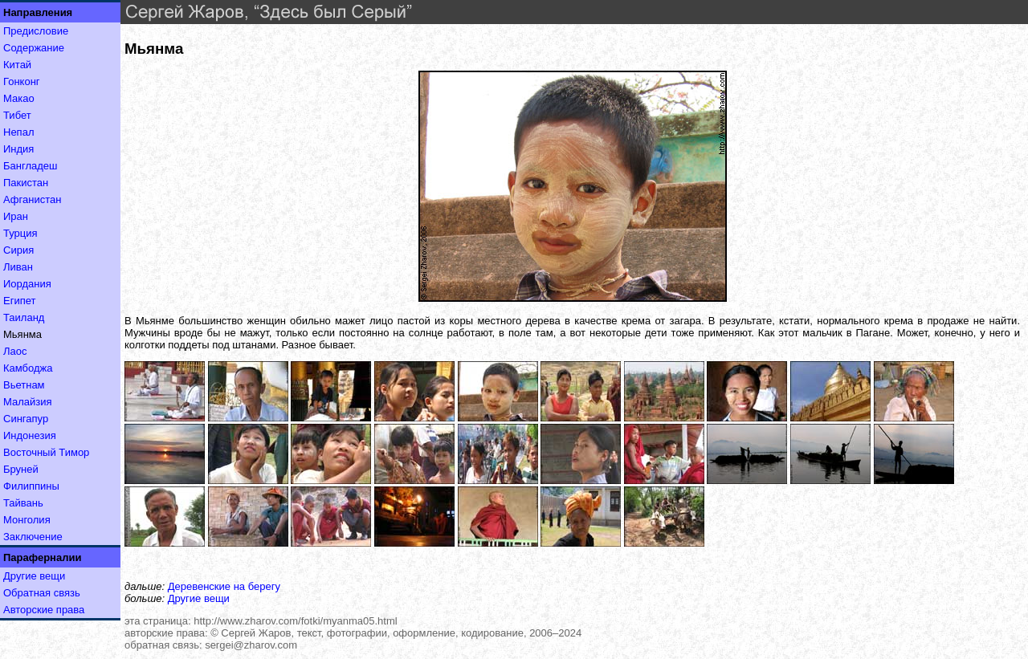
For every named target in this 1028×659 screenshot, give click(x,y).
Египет (19, 301)
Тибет (17, 115)
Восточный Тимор (46, 452)
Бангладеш (30, 166)
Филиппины (31, 486)
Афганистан (32, 199)
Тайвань (23, 503)
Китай (17, 65)
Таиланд (23, 317)
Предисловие (35, 31)
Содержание (33, 48)
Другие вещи (34, 576)
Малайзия (27, 402)
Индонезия (29, 435)
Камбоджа (28, 368)
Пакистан (25, 183)
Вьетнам (24, 385)
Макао (19, 98)
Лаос (15, 351)
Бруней (21, 469)
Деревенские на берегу (224, 586)
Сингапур (25, 419)
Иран (15, 216)
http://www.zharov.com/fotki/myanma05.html (295, 621)
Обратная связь (41, 593)
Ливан (18, 267)
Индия (18, 149)
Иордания (27, 284)
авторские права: (166, 633)
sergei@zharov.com (251, 645)
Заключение (33, 537)
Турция (20, 233)
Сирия (18, 250)
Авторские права (43, 610)
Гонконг (21, 81)
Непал (18, 132)
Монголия (27, 520)
